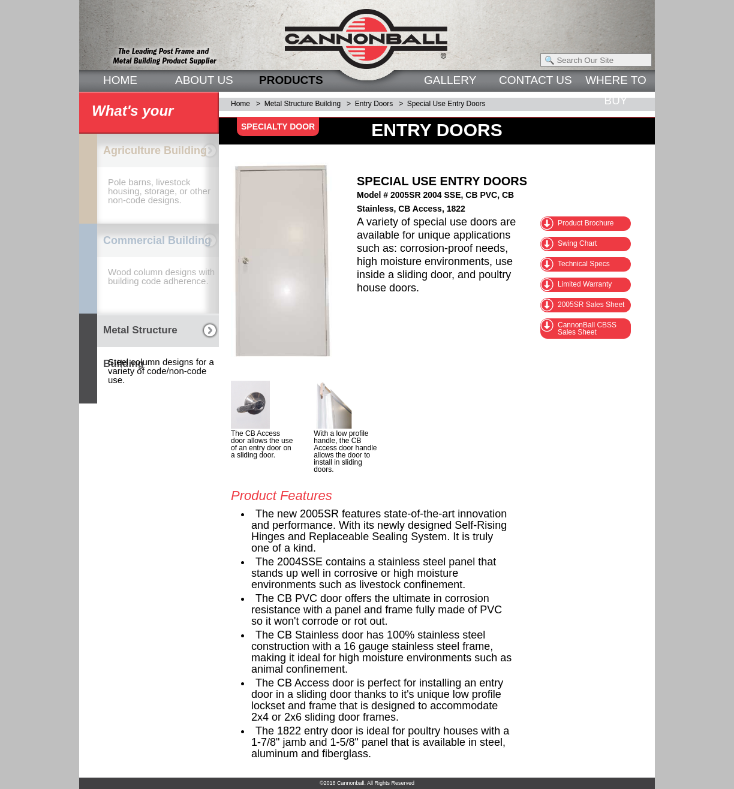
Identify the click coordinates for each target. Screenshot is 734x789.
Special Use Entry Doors (446, 104)
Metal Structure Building (302, 104)
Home (240, 104)
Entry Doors (374, 104)
